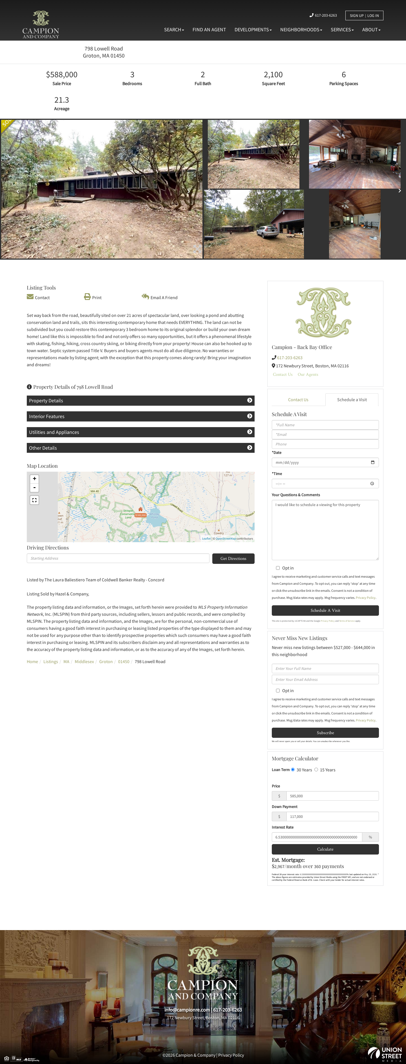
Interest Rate (283, 827)
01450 (123, 661)
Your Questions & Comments (296, 494)
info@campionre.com (187, 1009)
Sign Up (357, 15)
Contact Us (283, 374)
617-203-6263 (326, 15)
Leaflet (206, 538)
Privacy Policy (366, 597)
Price (276, 786)
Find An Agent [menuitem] (209, 29)
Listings (50, 661)
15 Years (325, 769)
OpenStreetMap (226, 538)
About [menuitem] (371, 29)
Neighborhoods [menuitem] (301, 29)
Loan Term (281, 769)
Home (32, 661)
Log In (373, 15)
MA (66, 661)
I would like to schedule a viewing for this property (325, 530)
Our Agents (308, 374)
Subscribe (325, 733)
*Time (277, 473)
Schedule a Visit (352, 399)
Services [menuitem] (342, 29)
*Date (276, 452)
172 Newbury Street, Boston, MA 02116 (203, 1017)
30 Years (301, 769)
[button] (16, 189)
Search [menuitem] (174, 29)
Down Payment (284, 806)
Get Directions (233, 558)
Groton (106, 661)
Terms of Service (347, 620)
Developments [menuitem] (253, 29)
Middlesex (84, 661)
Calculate (325, 849)
